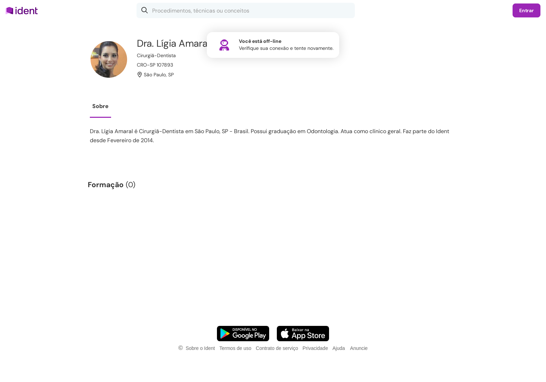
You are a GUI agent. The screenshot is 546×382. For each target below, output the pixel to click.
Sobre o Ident (200, 348)
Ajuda (339, 348)
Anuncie (359, 348)
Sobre (100, 106)
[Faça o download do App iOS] (303, 333)
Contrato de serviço (277, 348)
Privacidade (315, 348)
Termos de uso (235, 348)
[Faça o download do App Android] (243, 333)
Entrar (526, 10)
